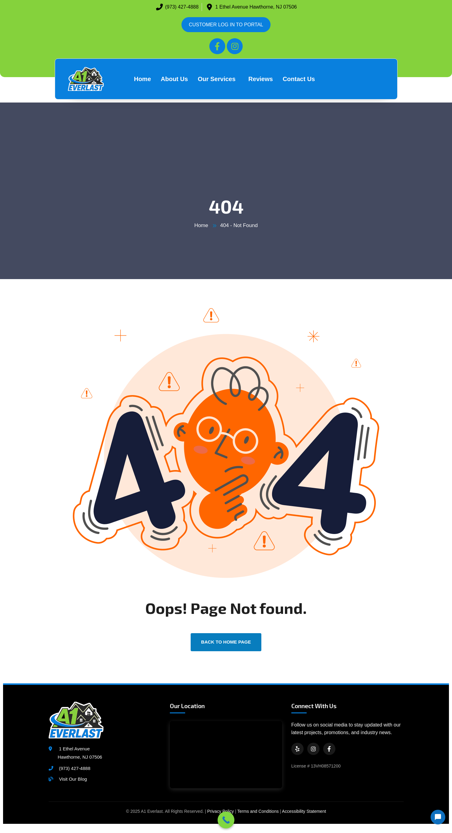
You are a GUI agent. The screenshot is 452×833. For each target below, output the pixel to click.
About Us (174, 79)
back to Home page (226, 641)
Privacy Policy (220, 811)
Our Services (216, 79)
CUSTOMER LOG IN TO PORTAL (226, 24)
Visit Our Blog (73, 779)
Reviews (260, 79)
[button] (218, 79)
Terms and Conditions (257, 811)
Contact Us (299, 79)
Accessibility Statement (304, 811)
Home (142, 79)
